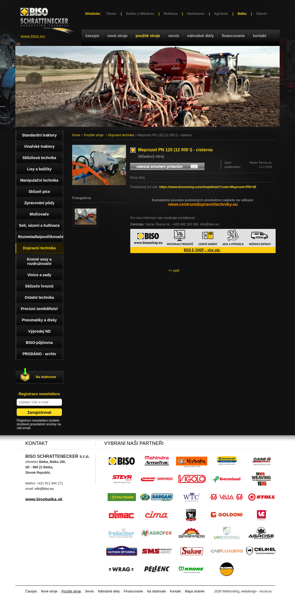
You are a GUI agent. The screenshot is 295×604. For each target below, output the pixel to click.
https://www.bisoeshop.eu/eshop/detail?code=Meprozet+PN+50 (207, 187)
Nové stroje (117, 36)
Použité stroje (148, 36)
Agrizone (221, 14)
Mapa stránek (195, 591)
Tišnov (111, 14)
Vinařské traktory (39, 146)
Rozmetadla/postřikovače (40, 237)
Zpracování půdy (39, 203)
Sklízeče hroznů (39, 286)
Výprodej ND (39, 331)
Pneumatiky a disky (39, 320)
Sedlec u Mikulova (140, 14)
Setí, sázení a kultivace (39, 225)
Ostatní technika (39, 297)
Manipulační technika (39, 180)
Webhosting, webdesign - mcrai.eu (247, 591)
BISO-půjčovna (39, 342)
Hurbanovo (195, 14)
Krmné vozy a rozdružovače (39, 261)
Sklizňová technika (39, 158)
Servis (173, 36)
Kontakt (259, 36)
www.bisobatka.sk (43, 499)
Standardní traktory (39, 135)
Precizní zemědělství (39, 309)
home (76, 135)
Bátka (242, 14)
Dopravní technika (121, 135)
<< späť (173, 270)
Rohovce (171, 14)
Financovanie (233, 36)
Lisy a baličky (39, 169)
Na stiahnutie (46, 377)
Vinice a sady (39, 275)
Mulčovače (39, 214)
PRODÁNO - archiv (39, 354)
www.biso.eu (33, 36)
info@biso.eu (44, 489)
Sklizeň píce (39, 191)
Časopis (92, 36)
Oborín (261, 14)
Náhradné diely (200, 36)
